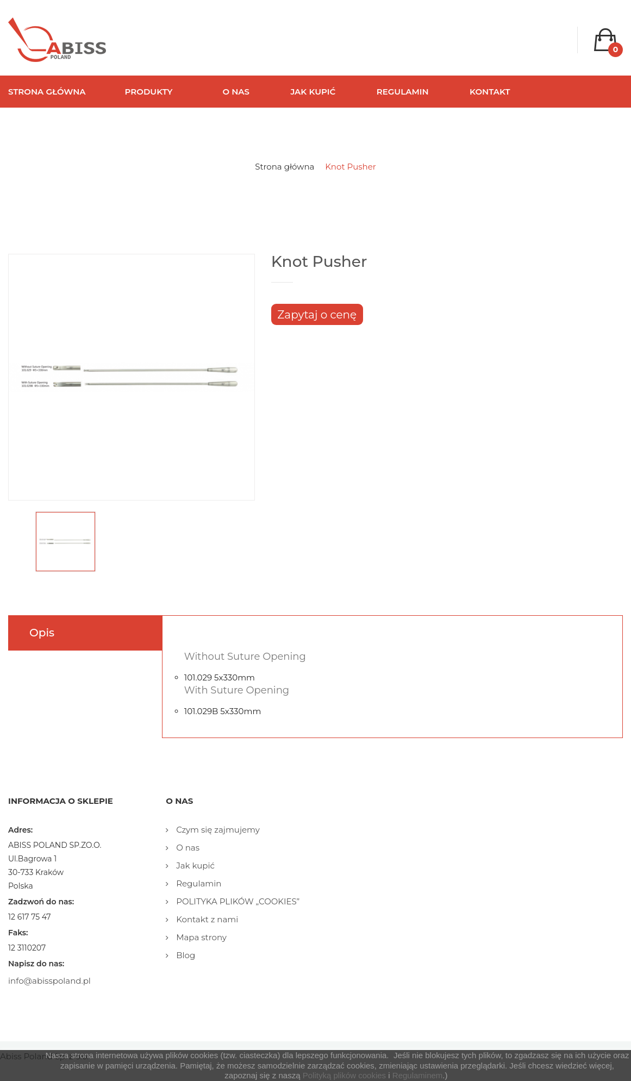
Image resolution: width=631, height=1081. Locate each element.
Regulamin (197, 883)
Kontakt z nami (206, 919)
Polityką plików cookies (344, 1075)
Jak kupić (194, 865)
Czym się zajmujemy (217, 829)
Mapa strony (200, 937)
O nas (186, 847)
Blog (184, 955)
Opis (41, 632)
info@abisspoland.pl (49, 981)
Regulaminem (417, 1075)
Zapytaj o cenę (317, 314)
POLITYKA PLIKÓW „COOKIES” (236, 901)
